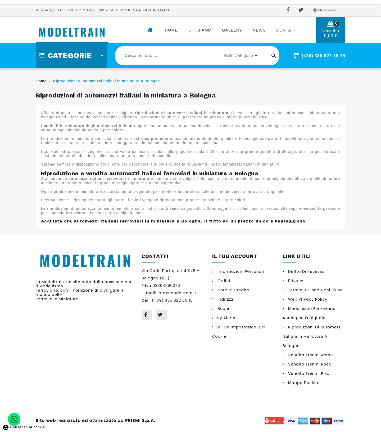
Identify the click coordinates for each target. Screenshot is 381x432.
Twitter (302, 10)
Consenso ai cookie (24, 427)
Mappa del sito (303, 382)
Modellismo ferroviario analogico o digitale (309, 313)
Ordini (223, 280)
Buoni (222, 308)
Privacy (295, 280)
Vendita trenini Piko (308, 373)
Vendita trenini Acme (310, 355)
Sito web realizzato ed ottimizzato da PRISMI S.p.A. (95, 420)
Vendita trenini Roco (309, 364)
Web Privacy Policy (307, 299)
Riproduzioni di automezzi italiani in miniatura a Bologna (312, 336)
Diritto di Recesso (306, 271)
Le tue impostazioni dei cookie (239, 331)
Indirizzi (224, 299)
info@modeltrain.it (176, 293)
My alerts (225, 317)
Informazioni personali (240, 271)
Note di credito (233, 290)
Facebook (289, 10)
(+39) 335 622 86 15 (323, 55)
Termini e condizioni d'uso (315, 290)
